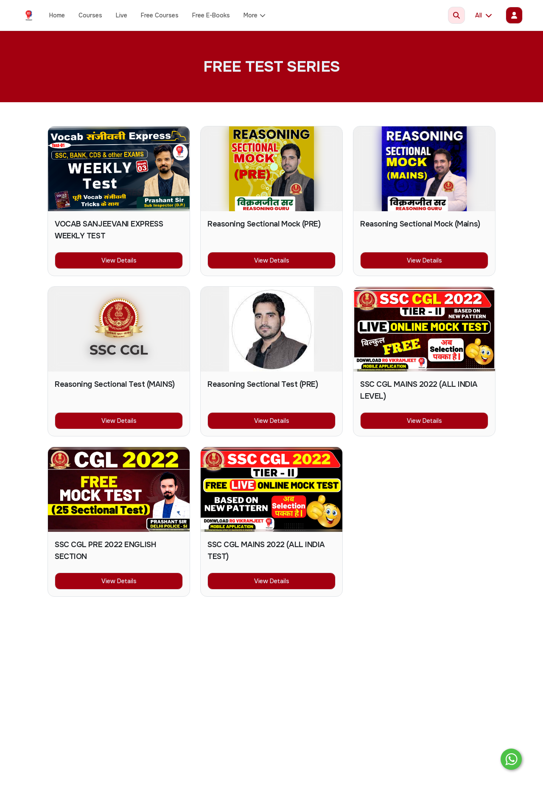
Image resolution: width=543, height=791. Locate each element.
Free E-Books (211, 15)
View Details (119, 260)
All (483, 15)
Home (57, 15)
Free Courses (160, 15)
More (255, 15)
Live (121, 15)
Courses (90, 15)
